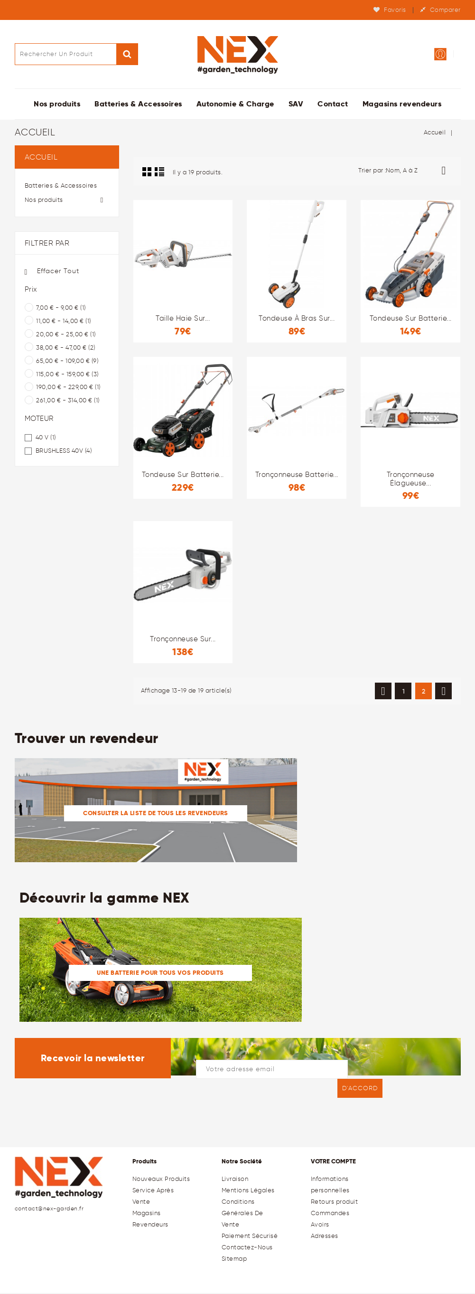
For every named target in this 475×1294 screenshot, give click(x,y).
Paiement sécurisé (250, 1236)
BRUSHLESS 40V (64, 451)
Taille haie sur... (183, 319)
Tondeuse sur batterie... (411, 319)
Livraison (235, 1179)
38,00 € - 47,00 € (65, 348)
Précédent (383, 692)
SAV (296, 105)
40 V (46, 438)
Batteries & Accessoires (138, 105)
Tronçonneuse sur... (183, 640)
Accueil (41, 157)
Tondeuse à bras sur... (297, 319)
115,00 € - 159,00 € (67, 375)
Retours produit (334, 1202)
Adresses (324, 1236)
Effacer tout (52, 272)
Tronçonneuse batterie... (296, 475)
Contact (332, 105)
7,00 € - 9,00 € (61, 308)
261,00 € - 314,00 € (68, 401)
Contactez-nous (247, 1248)
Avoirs (320, 1225)
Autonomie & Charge (235, 105)
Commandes (330, 1214)
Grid (147, 172)
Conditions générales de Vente (242, 1214)
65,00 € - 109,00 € (67, 361)
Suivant (443, 692)
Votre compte (333, 1162)
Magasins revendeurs (402, 105)
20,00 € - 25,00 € (66, 335)
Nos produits (57, 105)
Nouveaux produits (161, 1179)
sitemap (234, 1259)
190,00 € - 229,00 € (68, 387)
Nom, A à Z (419, 171)
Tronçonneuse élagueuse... (411, 479)
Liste (159, 172)
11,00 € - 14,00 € (63, 321)
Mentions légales (248, 1191)
